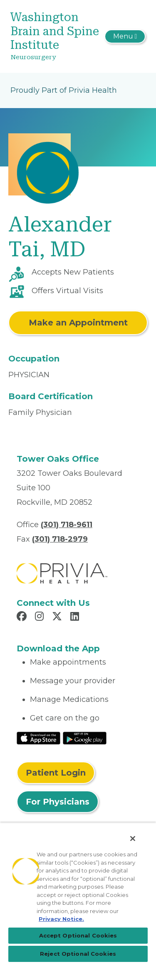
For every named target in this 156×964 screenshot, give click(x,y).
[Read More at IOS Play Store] (38, 737)
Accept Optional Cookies (78, 935)
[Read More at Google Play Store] (84, 737)
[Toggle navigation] (125, 36)
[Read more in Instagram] (40, 617)
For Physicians (57, 802)
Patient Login (56, 773)
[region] (78, 893)
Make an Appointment (78, 323)
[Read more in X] (58, 617)
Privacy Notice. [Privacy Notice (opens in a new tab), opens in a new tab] (61, 919)
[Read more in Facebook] (23, 617)
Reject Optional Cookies (78, 953)
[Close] (133, 838)
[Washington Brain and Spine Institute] (55, 36)
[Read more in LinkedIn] (76, 617)
